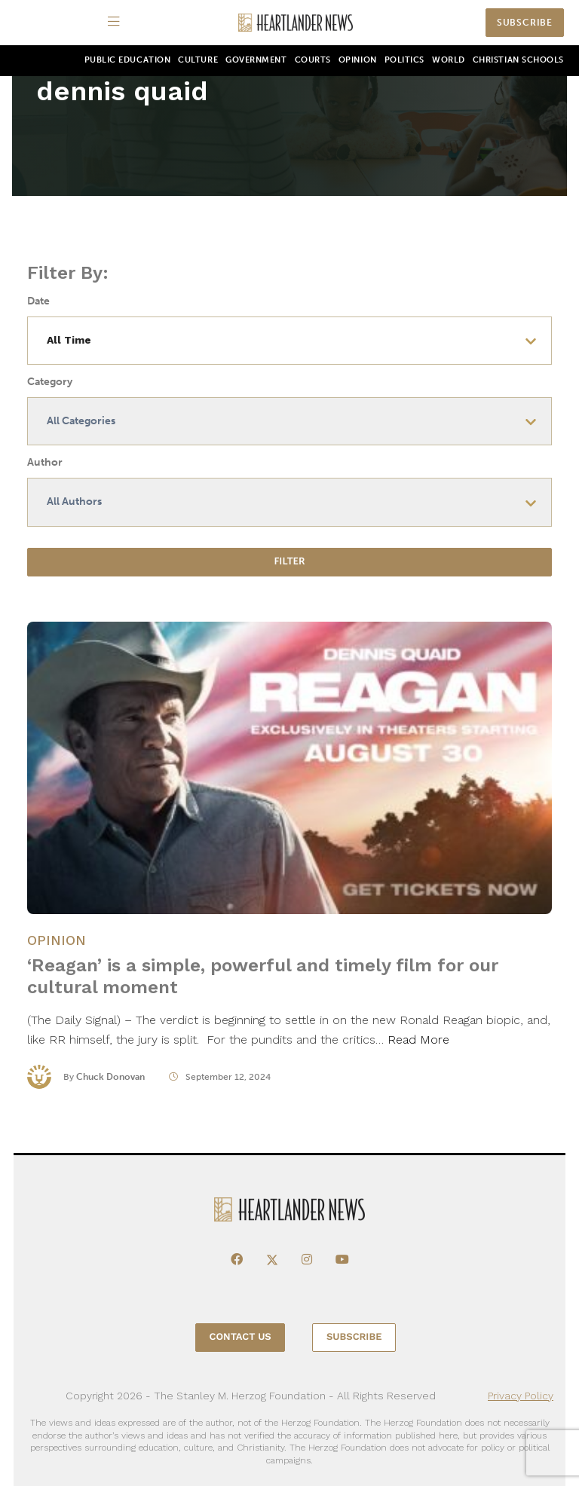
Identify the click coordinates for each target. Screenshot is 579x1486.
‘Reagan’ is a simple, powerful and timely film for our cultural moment (262, 983)
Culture (198, 60)
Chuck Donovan (110, 1083)
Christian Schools (518, 60)
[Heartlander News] (295, 23)
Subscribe (525, 22)
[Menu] (116, 22)
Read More (418, 1046)
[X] (272, 1260)
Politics (404, 60)
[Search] (470, 23)
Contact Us (240, 1337)
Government (255, 60)
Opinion (358, 60)
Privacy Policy (520, 1396)
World (448, 60)
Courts (313, 60)
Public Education (127, 60)
